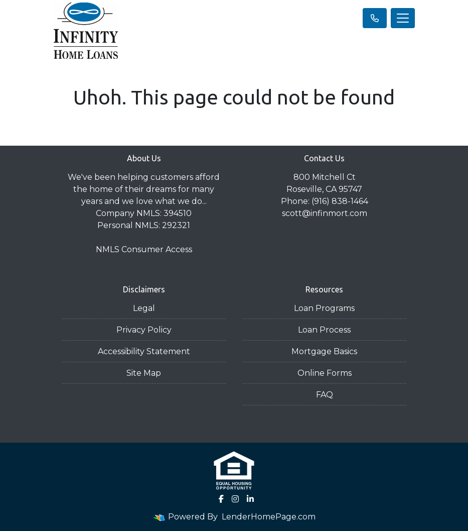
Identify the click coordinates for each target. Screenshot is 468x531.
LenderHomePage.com (269, 516)
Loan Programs (324, 308)
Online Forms (324, 373)
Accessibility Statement (144, 351)
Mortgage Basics (324, 351)
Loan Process (324, 330)
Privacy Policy (144, 330)
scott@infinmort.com (324, 213)
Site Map (143, 373)
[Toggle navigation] (403, 18)
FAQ (324, 394)
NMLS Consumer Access (144, 249)
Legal (144, 308)
